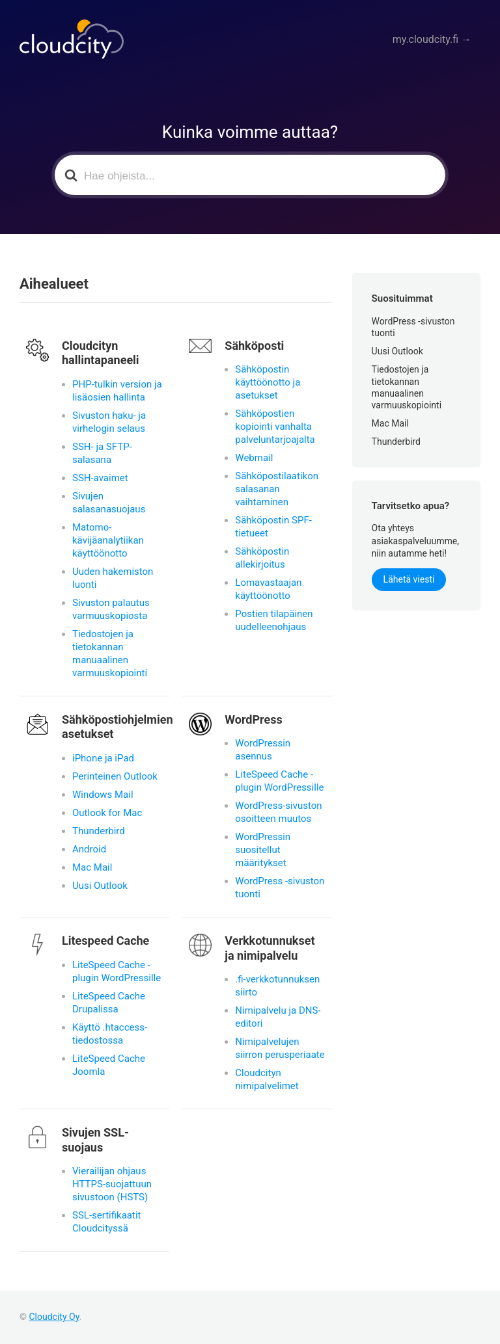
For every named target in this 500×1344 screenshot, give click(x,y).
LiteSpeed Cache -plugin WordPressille (279, 781)
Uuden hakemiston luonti (112, 578)
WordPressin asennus (262, 749)
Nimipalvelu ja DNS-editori (277, 1017)
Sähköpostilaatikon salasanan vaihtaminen (276, 489)
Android (89, 849)
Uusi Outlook (100, 885)
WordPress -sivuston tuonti (279, 887)
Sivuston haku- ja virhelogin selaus (109, 422)
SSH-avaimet (100, 478)
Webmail (254, 458)
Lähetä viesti (409, 579)
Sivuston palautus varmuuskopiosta (111, 609)
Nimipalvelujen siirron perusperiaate (279, 1048)
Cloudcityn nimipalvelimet (266, 1079)
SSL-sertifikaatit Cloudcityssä (106, 1221)
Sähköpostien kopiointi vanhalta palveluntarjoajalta (274, 426)
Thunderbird (98, 831)
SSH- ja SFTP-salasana (102, 453)
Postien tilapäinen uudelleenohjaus (273, 620)
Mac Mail (92, 867)
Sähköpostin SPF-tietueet (273, 526)
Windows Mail (102, 794)
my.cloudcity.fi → (438, 40)
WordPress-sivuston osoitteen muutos (278, 812)
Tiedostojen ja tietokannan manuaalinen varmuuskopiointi (109, 653)
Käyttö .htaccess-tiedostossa (109, 1033)
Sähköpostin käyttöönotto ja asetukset (267, 382)
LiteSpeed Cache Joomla (108, 1065)
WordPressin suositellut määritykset (262, 850)
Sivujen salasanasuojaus (108, 502)
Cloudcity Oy (54, 1316)
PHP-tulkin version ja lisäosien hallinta (117, 390)
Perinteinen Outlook (115, 776)
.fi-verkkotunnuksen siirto (277, 985)
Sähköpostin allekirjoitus (262, 558)
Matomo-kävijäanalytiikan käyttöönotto (108, 540)
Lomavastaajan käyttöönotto (268, 589)
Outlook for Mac (107, 813)
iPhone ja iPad (103, 758)
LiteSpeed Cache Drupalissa (108, 1002)
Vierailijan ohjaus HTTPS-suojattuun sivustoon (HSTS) (112, 1184)
